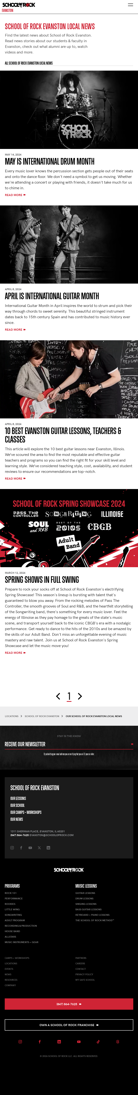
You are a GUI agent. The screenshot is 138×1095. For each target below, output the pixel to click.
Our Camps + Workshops (25, 812)
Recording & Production (21, 925)
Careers (80, 963)
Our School (17, 805)
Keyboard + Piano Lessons (92, 914)
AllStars (10, 936)
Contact (80, 968)
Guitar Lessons (85, 893)
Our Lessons (18, 798)
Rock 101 (11, 893)
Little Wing (12, 909)
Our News (16, 819)
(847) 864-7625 (19, 835)
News (8, 974)
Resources (11, 979)
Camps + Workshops (17, 957)
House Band (12, 931)
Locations (11, 963)
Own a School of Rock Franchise (69, 1025)
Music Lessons (86, 886)
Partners (80, 957)
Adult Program (15, 920)
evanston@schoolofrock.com (51, 835)
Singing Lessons (85, 904)
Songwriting (13, 914)
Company (10, 985)
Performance (14, 898)
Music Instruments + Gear (21, 942)
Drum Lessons (84, 898)
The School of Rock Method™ (94, 920)
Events (9, 968)
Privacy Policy (84, 974)
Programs (12, 886)
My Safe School (85, 979)
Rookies (10, 904)
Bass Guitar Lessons (88, 909)
